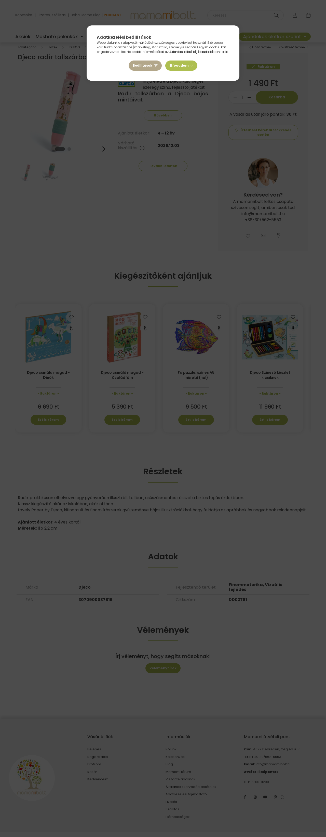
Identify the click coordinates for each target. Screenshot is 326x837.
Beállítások (142, 65)
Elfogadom (179, 65)
